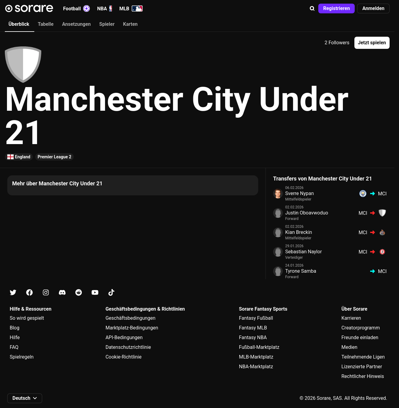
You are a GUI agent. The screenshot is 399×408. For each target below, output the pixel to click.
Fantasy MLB (253, 328)
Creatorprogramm (360, 328)
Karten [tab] (130, 24)
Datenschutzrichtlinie (128, 347)
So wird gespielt (27, 318)
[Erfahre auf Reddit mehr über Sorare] (78, 292)
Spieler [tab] (106, 24)
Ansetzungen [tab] (76, 24)
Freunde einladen (359, 337)
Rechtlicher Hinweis (362, 376)
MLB (131, 8)
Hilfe (15, 337)
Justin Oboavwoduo (306, 213)
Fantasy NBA (253, 337)
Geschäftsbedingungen (131, 318)
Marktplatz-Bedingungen (132, 328)
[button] (312, 8)
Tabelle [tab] (45, 24)
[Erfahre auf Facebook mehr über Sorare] (29, 292)
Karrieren (351, 318)
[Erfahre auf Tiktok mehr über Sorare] (111, 292)
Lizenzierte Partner (361, 366)
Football (76, 8)
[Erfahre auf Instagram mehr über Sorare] (46, 292)
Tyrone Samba (300, 271)
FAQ (14, 347)
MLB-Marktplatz (256, 357)
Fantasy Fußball (256, 318)
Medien (349, 347)
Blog (14, 328)
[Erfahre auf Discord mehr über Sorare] (62, 292)
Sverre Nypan (299, 193)
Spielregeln (22, 357)
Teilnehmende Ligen (363, 357)
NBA (104, 8)
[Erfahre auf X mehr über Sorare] (13, 292)
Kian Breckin (298, 232)
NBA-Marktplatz (256, 366)
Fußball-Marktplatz (259, 347)
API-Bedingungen (124, 337)
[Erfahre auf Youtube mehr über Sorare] (95, 292)
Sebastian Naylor (303, 252)
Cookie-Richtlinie (124, 357)
